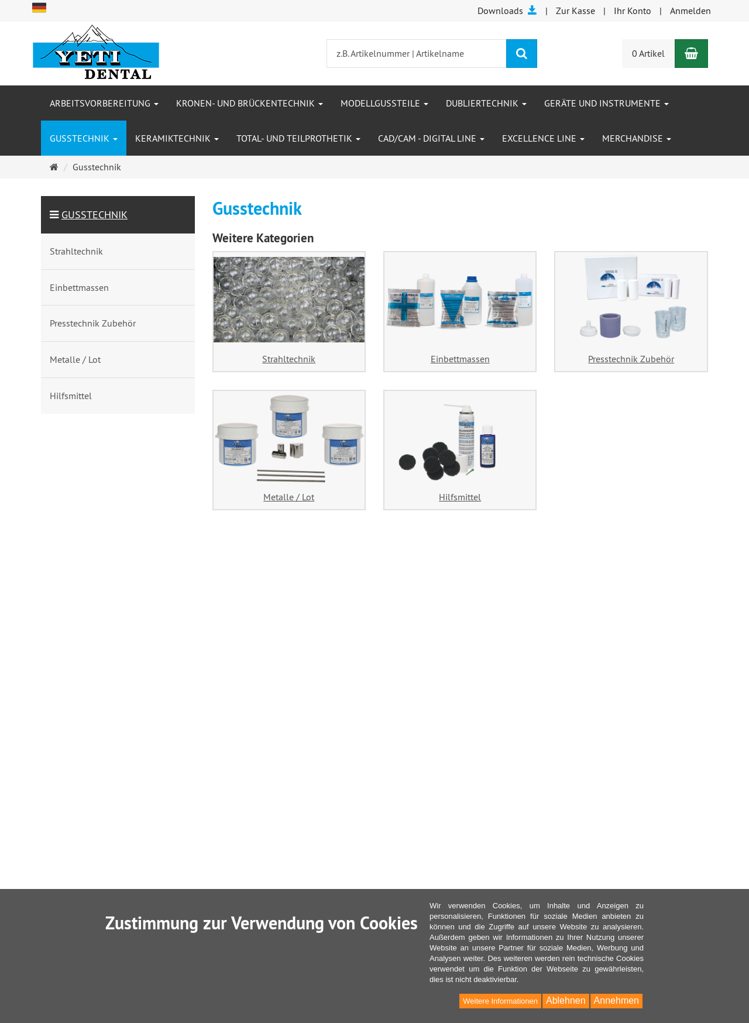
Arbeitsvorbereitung (104, 103)
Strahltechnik (288, 359)
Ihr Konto (632, 10)
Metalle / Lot (288, 497)
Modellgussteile (384, 103)
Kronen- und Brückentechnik (249, 103)
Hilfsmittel (460, 497)
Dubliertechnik (486, 103)
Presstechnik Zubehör (631, 359)
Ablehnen (566, 1000)
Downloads (507, 10)
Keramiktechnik (177, 138)
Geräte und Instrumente (606, 103)
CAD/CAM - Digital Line (431, 138)
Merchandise (636, 138)
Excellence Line (543, 138)
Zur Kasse (575, 10)
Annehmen (616, 1000)
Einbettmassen (460, 359)
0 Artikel (648, 53)
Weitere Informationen (500, 1001)
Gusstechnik (84, 138)
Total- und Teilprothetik (298, 138)
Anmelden (690, 10)
